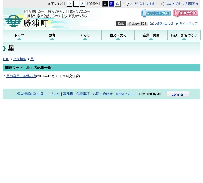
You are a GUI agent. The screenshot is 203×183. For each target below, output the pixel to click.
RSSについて (126, 94)
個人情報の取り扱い (32, 94)
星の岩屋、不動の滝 (21, 76)
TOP (6, 59)
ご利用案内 (190, 3)
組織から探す (138, 23)
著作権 (68, 94)
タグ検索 (19, 59)
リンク (55, 94)
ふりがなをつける (142, 3)
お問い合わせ (164, 23)
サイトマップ (189, 23)
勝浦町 (36, 19)
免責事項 (83, 94)
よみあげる (173, 3)
